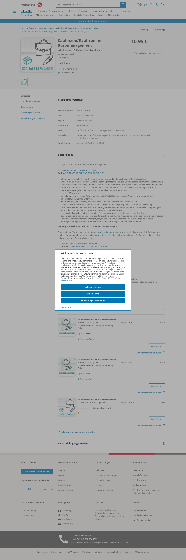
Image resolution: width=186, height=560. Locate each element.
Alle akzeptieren (93, 287)
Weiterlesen (66, 280)
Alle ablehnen (93, 293)
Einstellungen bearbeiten (93, 300)
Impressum (66, 307)
